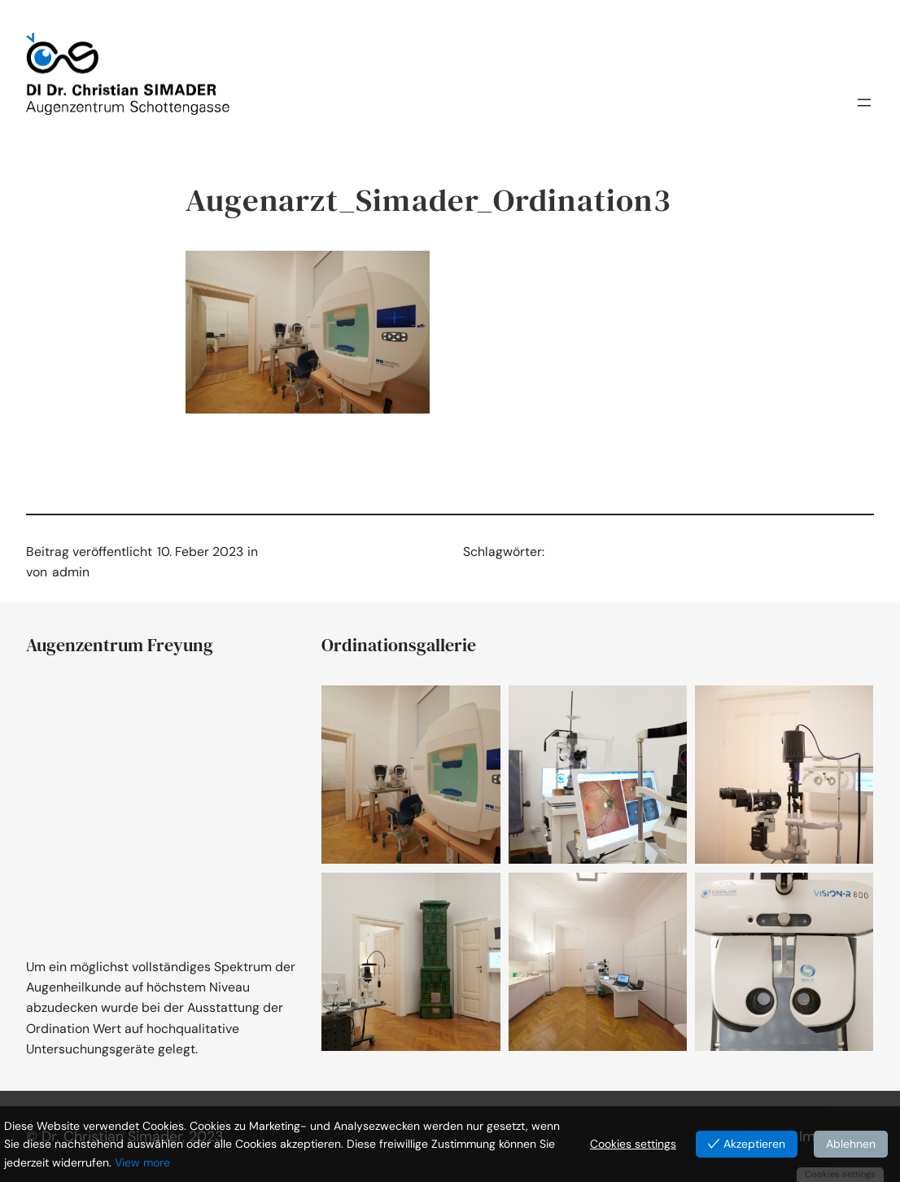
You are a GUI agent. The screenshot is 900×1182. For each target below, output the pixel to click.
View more (142, 1162)
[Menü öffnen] (864, 107)
